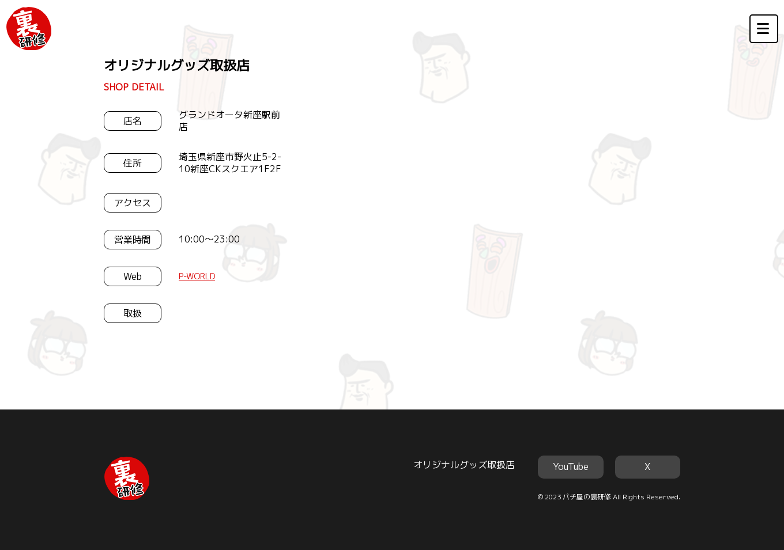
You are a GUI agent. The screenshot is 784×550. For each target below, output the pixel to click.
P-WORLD (197, 276)
